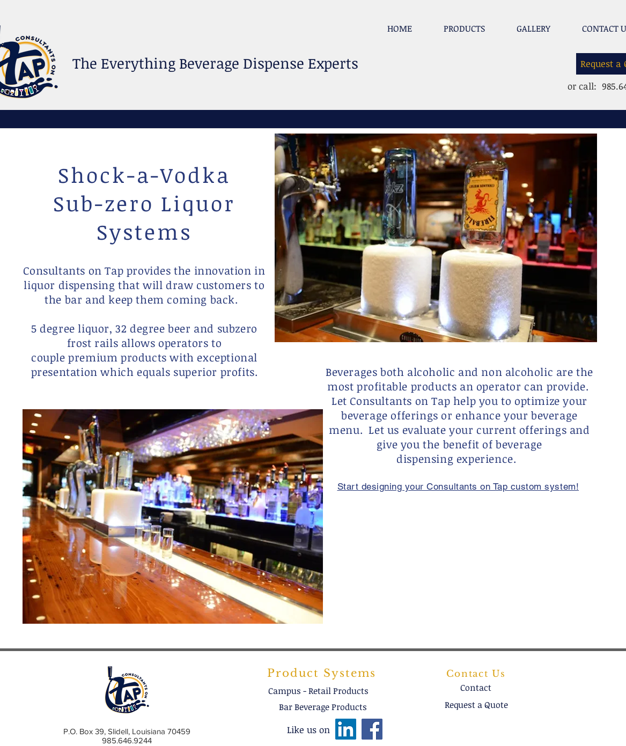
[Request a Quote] (476, 705)
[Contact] (476, 688)
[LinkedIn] (345, 729)
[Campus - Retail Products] (318, 691)
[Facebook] (372, 729)
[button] (464, 23)
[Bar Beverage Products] (323, 707)
